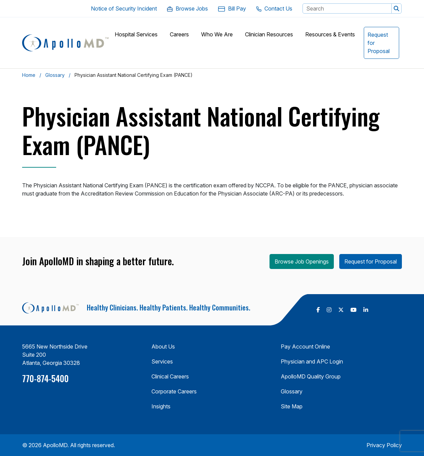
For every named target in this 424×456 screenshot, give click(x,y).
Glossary (55, 75)
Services (162, 361)
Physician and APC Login (312, 361)
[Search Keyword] (347, 8)
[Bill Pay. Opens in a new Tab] (232, 8)
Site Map (292, 406)
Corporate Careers (174, 391)
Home (28, 75)
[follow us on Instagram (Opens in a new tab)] (329, 309)
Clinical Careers (170, 376)
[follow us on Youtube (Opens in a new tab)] (353, 309)
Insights (160, 406)
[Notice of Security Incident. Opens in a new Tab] (124, 8)
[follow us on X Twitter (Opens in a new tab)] (341, 309)
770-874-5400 (45, 378)
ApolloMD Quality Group (311, 376)
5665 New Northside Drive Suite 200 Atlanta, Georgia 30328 (54, 354)
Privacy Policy (384, 445)
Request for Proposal (370, 261)
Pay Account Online (305, 346)
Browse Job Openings (302, 261)
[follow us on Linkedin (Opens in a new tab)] (365, 309)
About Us (163, 346)
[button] (396, 8)
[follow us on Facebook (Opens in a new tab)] (318, 309)
